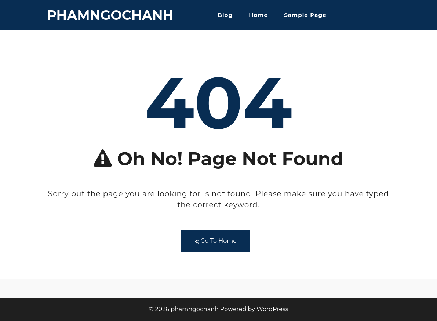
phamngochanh (110, 15)
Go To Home (216, 241)
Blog (225, 14)
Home (258, 14)
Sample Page (305, 14)
